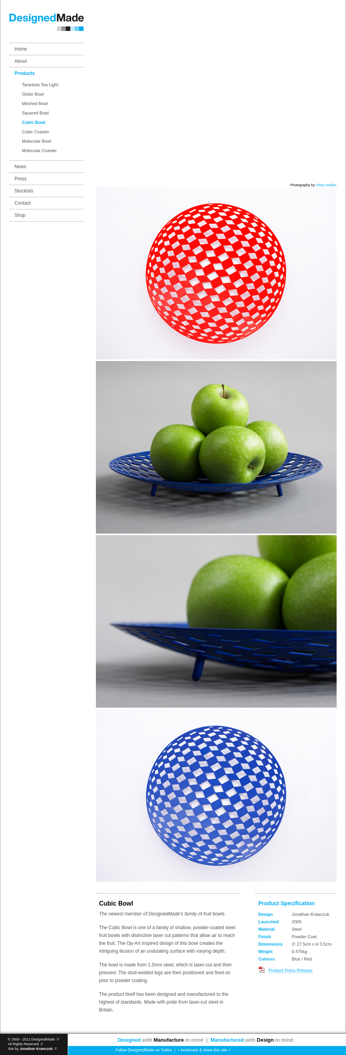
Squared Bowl (35, 113)
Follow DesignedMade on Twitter (143, 1050)
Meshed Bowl (35, 103)
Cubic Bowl (33, 122)
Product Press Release (291, 970)
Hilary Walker (326, 185)
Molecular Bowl (36, 141)
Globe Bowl (33, 94)
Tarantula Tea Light (40, 84)
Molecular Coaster (39, 150)
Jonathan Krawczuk (36, 1049)
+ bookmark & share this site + (204, 1050)
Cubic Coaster (35, 131)
